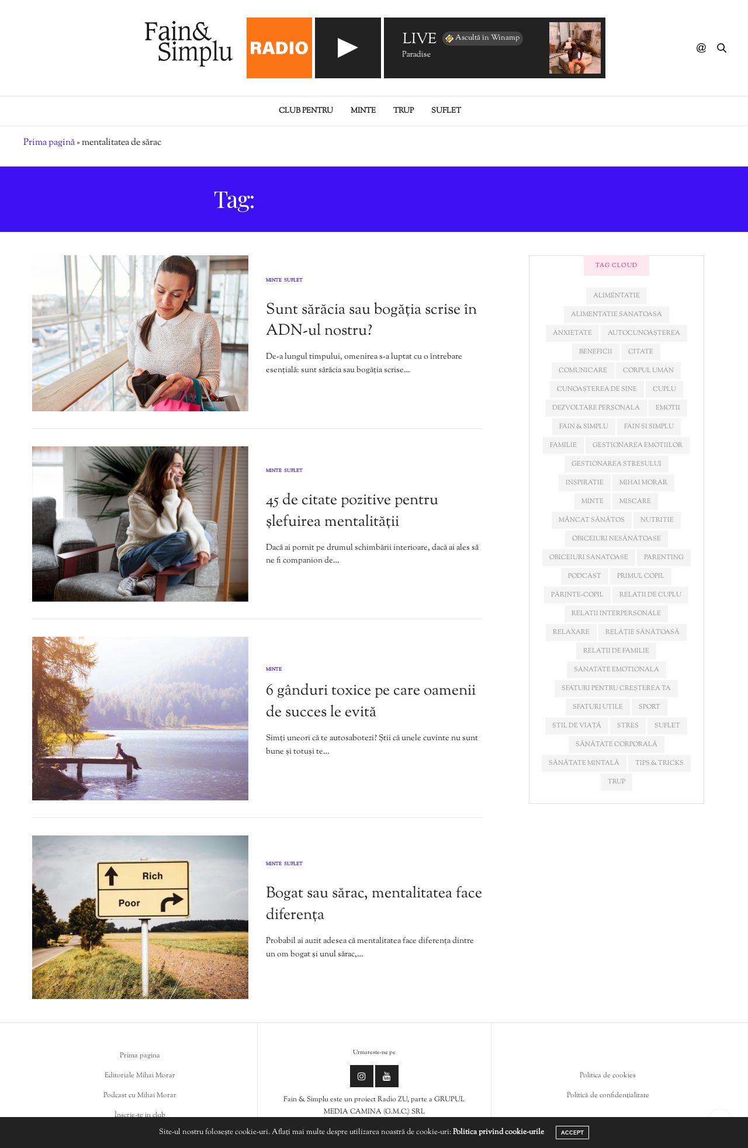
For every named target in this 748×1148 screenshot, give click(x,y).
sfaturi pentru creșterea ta (616, 688)
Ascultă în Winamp (482, 38)
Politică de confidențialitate (608, 1095)
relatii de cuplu (650, 594)
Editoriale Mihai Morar (140, 1075)
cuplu (664, 389)
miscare (635, 501)
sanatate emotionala (616, 669)
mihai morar (643, 482)
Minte (363, 111)
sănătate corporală (616, 744)
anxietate (572, 333)
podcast (584, 576)
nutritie (657, 520)
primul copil (640, 576)
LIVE (420, 40)
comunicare (583, 370)
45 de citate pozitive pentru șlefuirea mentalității (352, 511)
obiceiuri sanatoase (588, 557)
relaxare (571, 632)
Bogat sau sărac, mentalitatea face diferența (374, 904)
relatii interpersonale (616, 613)
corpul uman (648, 370)
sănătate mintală (584, 763)
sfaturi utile (598, 707)
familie (563, 445)
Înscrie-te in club (140, 1115)
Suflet (446, 111)
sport (649, 707)
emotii (668, 407)
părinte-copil (577, 594)
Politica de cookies (608, 1075)
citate (640, 351)
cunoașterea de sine (597, 389)
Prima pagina (140, 1055)
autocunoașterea (644, 333)
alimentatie (616, 295)
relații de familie (616, 650)
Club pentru (306, 111)
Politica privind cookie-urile (498, 1132)
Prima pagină (49, 143)
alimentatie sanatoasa (616, 314)
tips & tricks (659, 763)
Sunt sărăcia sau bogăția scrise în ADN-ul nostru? (371, 320)
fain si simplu (649, 426)
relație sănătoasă (642, 632)
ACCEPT (572, 1132)
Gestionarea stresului (617, 464)
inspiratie (585, 482)
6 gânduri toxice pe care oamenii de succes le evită (371, 701)
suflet (667, 725)
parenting (664, 557)
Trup (403, 111)
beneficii (595, 351)
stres (628, 725)
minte (592, 501)
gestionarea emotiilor (638, 445)
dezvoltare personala (596, 407)
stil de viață (576, 725)
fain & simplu (583, 426)
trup (616, 781)
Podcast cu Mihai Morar (139, 1095)
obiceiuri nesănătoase (616, 538)
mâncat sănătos (592, 520)
